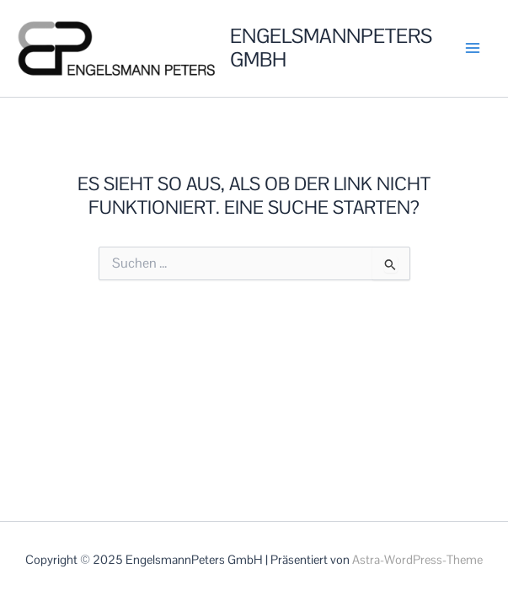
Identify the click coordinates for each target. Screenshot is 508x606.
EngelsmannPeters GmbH (331, 48)
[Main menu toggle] (472, 47)
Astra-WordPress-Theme (417, 559)
